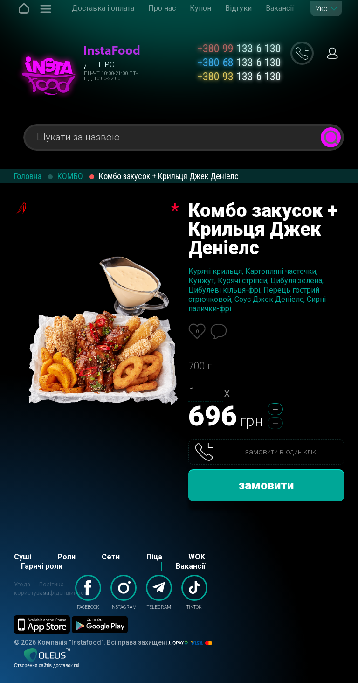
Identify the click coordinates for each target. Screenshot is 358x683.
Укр (321, 9)
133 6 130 (239, 48)
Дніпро (99, 64)
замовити (266, 485)
